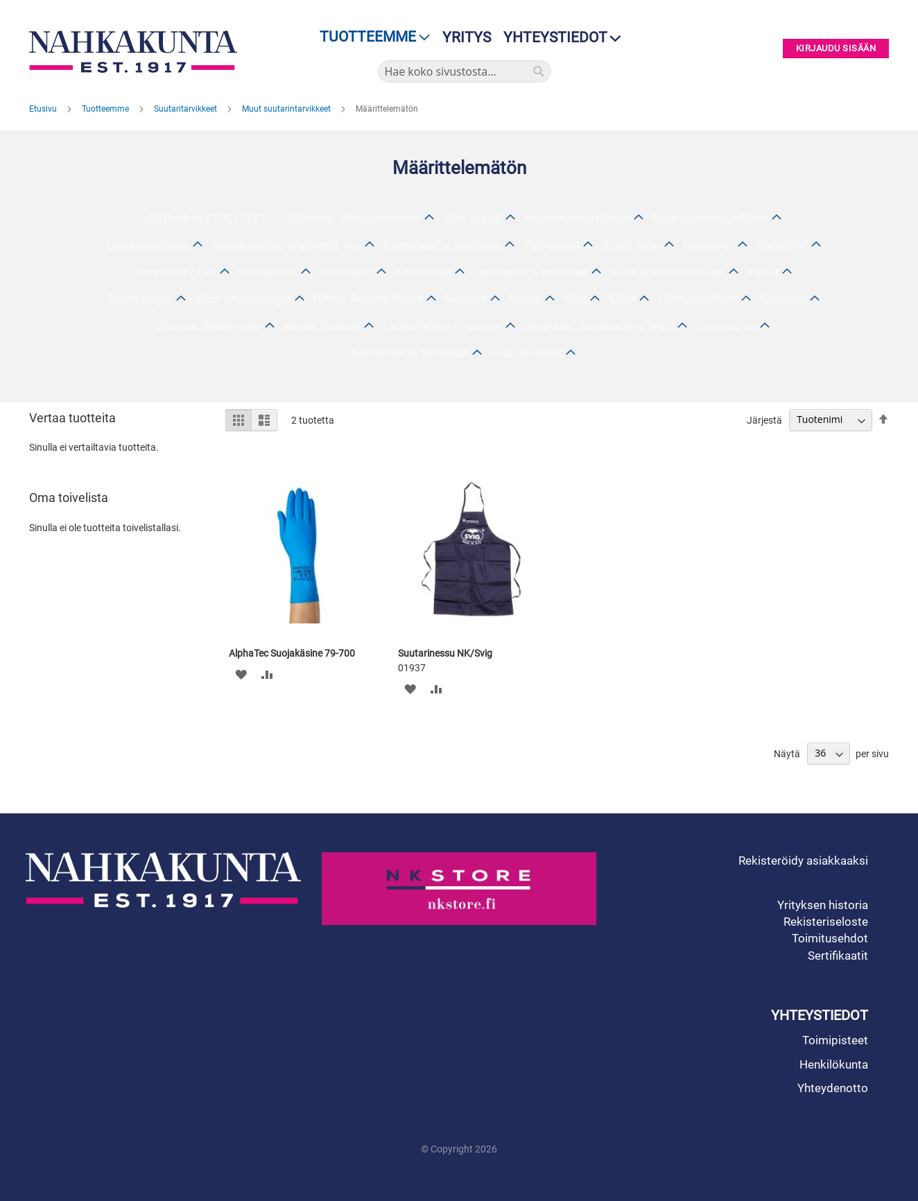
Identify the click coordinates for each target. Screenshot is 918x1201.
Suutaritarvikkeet (186, 109)
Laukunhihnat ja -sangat (442, 326)
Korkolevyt (782, 245)
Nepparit (466, 299)
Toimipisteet (835, 1040)
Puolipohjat (551, 245)
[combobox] (464, 71)
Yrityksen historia (822, 905)
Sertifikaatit (838, 955)
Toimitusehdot (830, 938)
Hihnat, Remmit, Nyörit (368, 299)
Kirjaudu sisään (836, 49)
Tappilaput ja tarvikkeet (531, 272)
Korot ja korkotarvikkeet (667, 272)
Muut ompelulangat (243, 299)
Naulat (525, 299)
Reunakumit (268, 272)
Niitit (575, 299)
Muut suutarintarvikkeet (287, 109)
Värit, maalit (472, 218)
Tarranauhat (726, 326)
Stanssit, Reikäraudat (209, 326)
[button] (241, 674)
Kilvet (622, 299)
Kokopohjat (423, 272)
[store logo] (136, 52)
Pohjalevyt (708, 245)
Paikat (763, 272)
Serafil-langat (140, 299)
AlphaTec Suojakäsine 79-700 (292, 653)
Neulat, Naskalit (322, 326)
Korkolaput (346, 272)
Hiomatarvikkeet (698, 299)
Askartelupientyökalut (577, 218)
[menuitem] (370, 37)
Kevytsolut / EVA (175, 272)
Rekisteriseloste (825, 921)
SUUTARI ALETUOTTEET (206, 218)
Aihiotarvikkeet (526, 353)
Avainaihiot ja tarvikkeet (409, 353)
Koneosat (783, 299)
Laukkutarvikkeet (147, 245)
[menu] (370, 37)
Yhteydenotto (832, 1088)
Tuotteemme (106, 109)
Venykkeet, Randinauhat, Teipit (599, 326)
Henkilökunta (833, 1064)
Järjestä (764, 419)
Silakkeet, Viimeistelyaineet (354, 218)
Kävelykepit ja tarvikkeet (442, 245)
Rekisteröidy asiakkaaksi (803, 860)
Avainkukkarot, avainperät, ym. (286, 245)
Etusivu (44, 109)
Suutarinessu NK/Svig (445, 653)
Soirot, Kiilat (631, 245)
